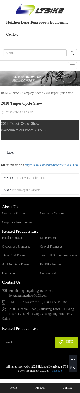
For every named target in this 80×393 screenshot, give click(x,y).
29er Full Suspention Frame (58, 255)
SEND (65, 342)
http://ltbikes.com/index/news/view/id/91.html (52, 165)
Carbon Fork (48, 273)
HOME (5, 93)
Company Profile (13, 213)
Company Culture (52, 213)
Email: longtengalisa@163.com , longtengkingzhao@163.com (31, 293)
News (16, 93)
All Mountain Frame (15, 264)
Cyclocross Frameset (16, 246)
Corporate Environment (18, 222)
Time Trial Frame (13, 255)
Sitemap (57, 370)
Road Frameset (12, 238)
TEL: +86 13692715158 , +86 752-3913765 (38, 302)
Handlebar (9, 273)
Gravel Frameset (51, 246)
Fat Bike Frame (50, 264)
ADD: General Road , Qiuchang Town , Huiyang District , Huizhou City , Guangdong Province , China (38, 313)
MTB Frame (48, 238)
